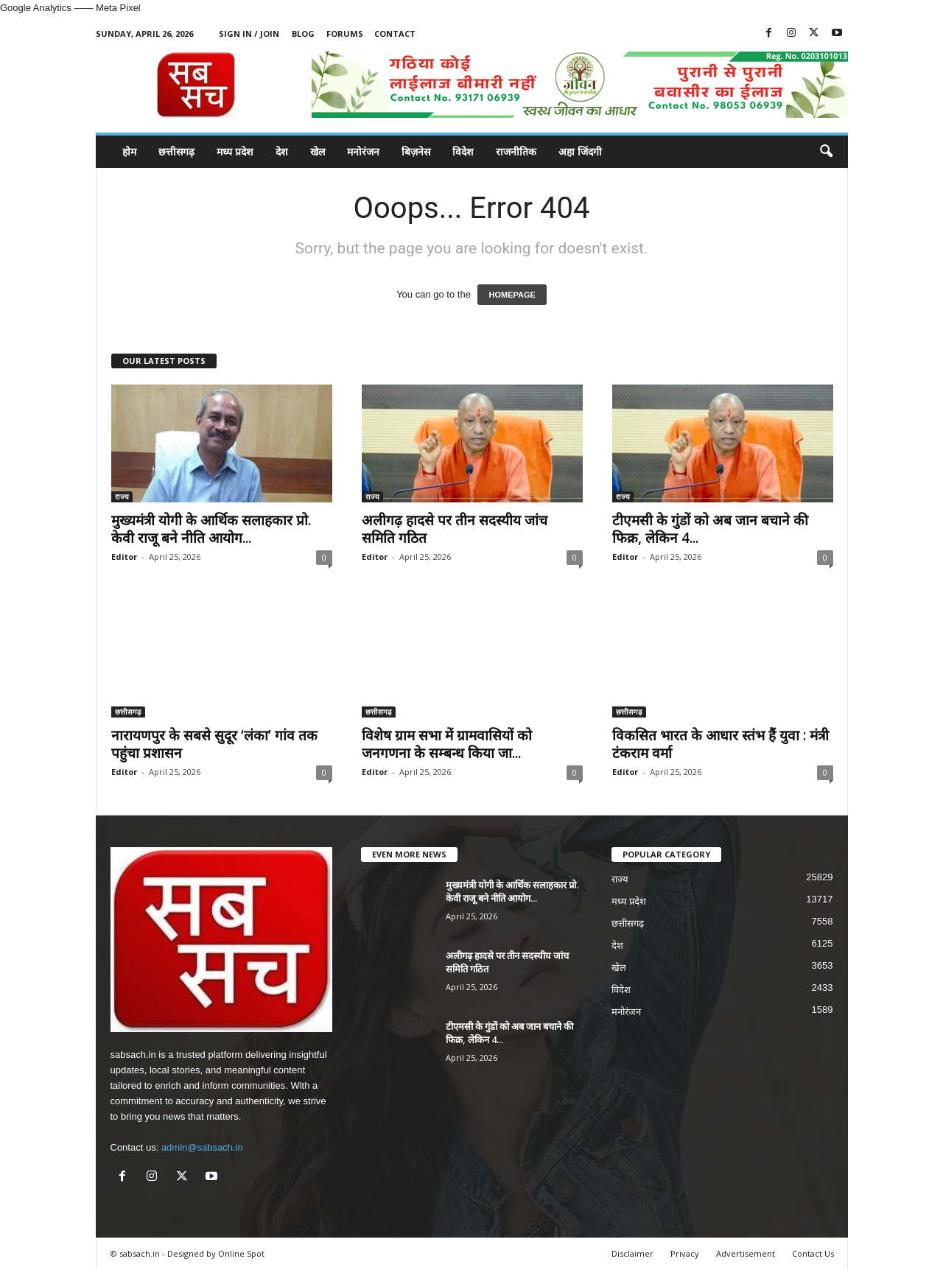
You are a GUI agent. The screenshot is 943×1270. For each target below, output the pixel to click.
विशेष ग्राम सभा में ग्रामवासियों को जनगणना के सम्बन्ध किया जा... (447, 744)
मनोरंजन (363, 151)
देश (282, 151)
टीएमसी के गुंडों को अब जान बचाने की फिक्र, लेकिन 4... (710, 529)
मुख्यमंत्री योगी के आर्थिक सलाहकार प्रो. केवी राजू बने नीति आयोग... (211, 529)
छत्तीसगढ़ (176, 151)
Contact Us (813, 1253)
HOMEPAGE (511, 294)
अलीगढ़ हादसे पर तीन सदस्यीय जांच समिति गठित (454, 529)
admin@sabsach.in (202, 1147)
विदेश (463, 151)
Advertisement (745, 1253)
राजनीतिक (516, 151)
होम (129, 151)
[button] (826, 152)
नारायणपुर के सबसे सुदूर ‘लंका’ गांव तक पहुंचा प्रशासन (214, 744)
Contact (395, 33)
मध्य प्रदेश (235, 151)
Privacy (684, 1253)
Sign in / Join (249, 33)
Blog (303, 33)
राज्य (122, 496)
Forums (344, 33)
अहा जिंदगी (580, 151)
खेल (317, 151)
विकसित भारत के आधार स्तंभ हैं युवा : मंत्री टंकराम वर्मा (720, 744)
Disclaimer (632, 1253)
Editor (124, 556)
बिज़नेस (416, 151)
